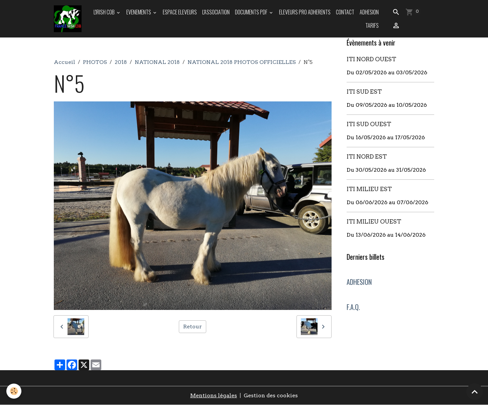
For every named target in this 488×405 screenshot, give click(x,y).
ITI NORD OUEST (371, 59)
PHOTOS (95, 62)
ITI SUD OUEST (369, 124)
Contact (345, 12)
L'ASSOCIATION (216, 12)
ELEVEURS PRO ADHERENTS (305, 12)
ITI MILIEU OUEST (374, 221)
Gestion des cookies (271, 395)
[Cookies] (14, 391)
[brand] (68, 18)
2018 (121, 62)
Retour (192, 326)
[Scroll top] (474, 391)
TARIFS (372, 25)
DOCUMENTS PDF (251, 12)
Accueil (64, 62)
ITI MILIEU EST (369, 188)
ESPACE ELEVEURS (180, 12)
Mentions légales (213, 395)
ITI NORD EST (367, 156)
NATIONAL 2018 (157, 62)
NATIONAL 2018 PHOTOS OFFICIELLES (242, 62)
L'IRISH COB (105, 12)
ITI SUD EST (364, 91)
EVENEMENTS (139, 12)
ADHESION (369, 12)
